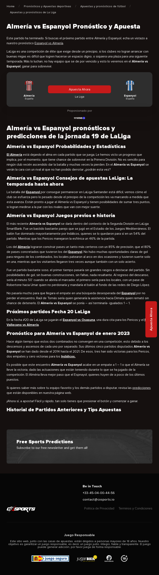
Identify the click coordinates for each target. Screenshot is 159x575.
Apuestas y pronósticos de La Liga (33, 12)
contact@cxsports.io (98, 499)
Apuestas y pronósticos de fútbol (102, 6)
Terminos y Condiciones (135, 508)
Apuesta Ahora (79, 89)
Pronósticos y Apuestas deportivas (47, 6)
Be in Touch (92, 486)
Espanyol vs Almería (49, 43)
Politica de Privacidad (99, 508)
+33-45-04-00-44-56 (99, 493)
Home (10, 6)
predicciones (141, 388)
